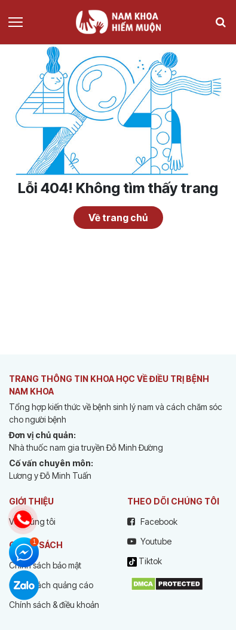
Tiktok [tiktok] (144, 561)
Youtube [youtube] (149, 541)
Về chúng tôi (32, 521)
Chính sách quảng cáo (51, 585)
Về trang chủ (118, 218)
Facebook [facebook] (152, 521)
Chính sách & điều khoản (54, 605)
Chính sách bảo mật (45, 565)
